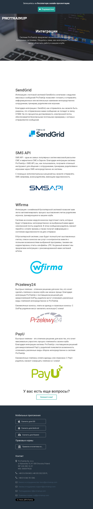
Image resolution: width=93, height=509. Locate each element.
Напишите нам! (46, 397)
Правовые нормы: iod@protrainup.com (34, 495)
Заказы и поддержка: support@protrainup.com (37, 487)
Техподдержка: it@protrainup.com (32, 491)
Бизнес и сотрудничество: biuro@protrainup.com (38, 482)
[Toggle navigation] (88, 19)
